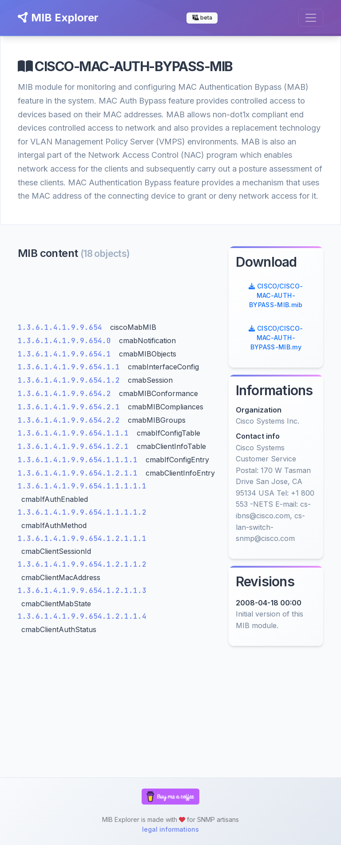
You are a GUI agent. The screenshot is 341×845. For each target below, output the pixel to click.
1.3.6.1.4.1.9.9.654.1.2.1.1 (80, 473)
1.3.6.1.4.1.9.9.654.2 (66, 393)
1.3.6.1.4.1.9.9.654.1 (66, 354)
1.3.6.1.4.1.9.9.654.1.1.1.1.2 (82, 512)
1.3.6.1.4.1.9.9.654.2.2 (71, 420)
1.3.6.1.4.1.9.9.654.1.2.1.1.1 (82, 538)
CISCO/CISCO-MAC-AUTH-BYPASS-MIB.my (276, 337)
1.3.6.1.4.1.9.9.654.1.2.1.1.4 (82, 616)
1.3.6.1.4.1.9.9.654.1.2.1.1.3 (82, 590)
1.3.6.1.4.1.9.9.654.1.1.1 (75, 433)
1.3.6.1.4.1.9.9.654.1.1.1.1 (80, 460)
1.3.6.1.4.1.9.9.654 (62, 327)
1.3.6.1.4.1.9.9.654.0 (66, 340)
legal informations (170, 829)
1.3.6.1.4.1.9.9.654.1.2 (71, 380)
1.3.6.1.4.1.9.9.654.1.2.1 (75, 446)
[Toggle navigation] (310, 18)
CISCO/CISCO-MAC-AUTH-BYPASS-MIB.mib (276, 295)
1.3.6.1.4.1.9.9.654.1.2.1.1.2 (82, 564)
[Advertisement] (118, 293)
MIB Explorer (58, 17)
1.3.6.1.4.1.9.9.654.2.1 (71, 407)
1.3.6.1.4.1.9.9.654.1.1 (71, 367)
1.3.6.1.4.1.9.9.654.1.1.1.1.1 (82, 486)
